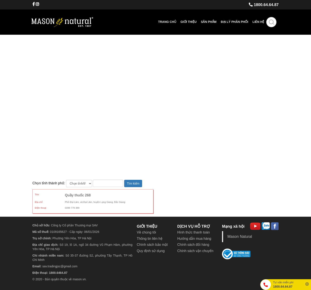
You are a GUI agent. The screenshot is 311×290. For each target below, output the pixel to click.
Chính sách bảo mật (152, 244)
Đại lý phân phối (234, 22)
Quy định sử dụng (151, 251)
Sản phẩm (208, 22)
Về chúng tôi (146, 232)
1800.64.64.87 (264, 5)
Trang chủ (167, 22)
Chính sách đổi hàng (193, 244)
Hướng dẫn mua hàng (194, 238)
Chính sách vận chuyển (195, 251)
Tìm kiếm (133, 183)
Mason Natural (239, 236)
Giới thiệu (189, 22)
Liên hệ (258, 22)
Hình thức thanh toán (193, 232)
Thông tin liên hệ (149, 238)
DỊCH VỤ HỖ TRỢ (193, 226)
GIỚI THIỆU (147, 226)
